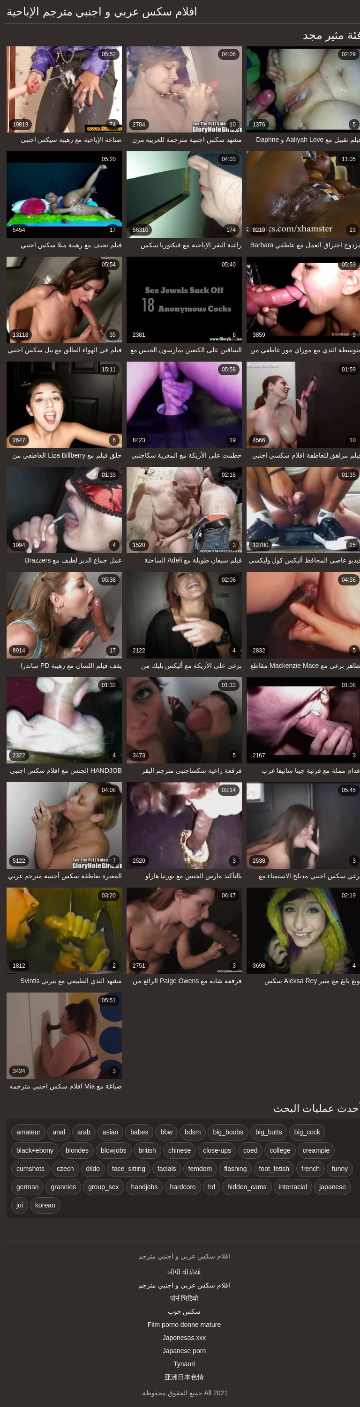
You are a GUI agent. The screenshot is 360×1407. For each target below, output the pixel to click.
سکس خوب (180, 1311)
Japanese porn (180, 1351)
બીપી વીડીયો (180, 1272)
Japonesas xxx (180, 1337)
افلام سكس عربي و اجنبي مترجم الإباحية (97, 11)
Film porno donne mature (180, 1324)
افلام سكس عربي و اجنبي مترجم (179, 1285)
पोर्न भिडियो (180, 1298)
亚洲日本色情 (180, 1377)
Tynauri (180, 1364)
